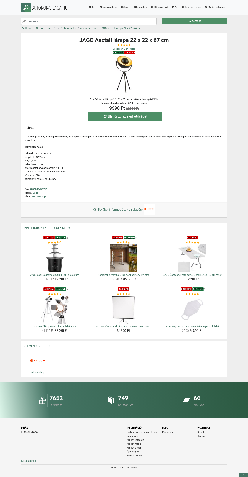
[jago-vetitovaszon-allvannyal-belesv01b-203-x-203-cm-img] (124, 310)
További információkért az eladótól (124, 209)
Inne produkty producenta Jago (48, 228)
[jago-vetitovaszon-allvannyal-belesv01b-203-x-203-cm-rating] (124, 294)
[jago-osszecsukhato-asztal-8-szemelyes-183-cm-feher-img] (192, 258)
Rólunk (200, 432)
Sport (125, 7)
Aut (174, 7)
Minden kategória (215, 7)
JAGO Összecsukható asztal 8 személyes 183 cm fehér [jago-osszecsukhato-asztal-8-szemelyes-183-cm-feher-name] (192, 274)
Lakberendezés (108, 7)
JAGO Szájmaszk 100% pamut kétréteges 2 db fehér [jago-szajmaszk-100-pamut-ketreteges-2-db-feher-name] (192, 326)
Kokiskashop (39, 196)
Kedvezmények (134, 455)
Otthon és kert (159, 7)
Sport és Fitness (191, 7)
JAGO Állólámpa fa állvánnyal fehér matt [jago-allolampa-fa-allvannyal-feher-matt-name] (55, 326)
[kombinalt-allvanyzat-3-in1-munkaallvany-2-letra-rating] (124, 242)
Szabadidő (140, 7)
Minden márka (134, 444)
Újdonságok (133, 451)
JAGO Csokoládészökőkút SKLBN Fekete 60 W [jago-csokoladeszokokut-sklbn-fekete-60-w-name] (55, 274)
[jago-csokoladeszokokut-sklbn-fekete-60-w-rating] (55, 242)
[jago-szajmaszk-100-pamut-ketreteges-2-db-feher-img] (192, 310)
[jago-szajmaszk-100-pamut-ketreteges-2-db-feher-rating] (192, 294)
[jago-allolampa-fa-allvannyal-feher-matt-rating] (55, 294)
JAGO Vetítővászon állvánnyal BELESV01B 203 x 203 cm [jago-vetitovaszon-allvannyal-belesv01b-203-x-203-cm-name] (123, 326)
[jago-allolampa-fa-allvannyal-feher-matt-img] (55, 310)
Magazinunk (168, 432)
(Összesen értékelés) (124, 48)
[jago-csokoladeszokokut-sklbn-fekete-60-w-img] (55, 258)
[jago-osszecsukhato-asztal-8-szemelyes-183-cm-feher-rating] (192, 242)
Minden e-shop (134, 447)
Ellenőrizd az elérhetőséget (125, 116)
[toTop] (243, 475)
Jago (35, 192)
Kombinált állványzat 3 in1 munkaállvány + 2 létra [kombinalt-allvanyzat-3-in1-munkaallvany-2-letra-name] (123, 274)
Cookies (201, 436)
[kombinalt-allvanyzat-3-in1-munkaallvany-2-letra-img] (124, 258)
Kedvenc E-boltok (37, 346)
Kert (91, 7)
